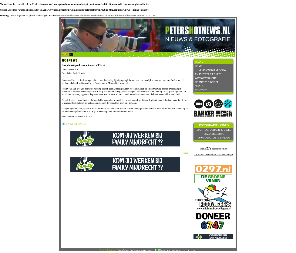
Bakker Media (214, 133)
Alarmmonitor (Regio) (210, 70)
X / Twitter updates (208, 74)
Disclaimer (124, 250)
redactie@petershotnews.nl (143, 250)
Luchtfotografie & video (214, 129)
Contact (201, 90)
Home (198, 66)
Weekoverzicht (205, 78)
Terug (185, 153)
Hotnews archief (206, 82)
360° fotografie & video (214, 137)
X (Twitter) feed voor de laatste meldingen (213, 154)
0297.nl (199, 86)
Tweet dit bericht (76, 123)
